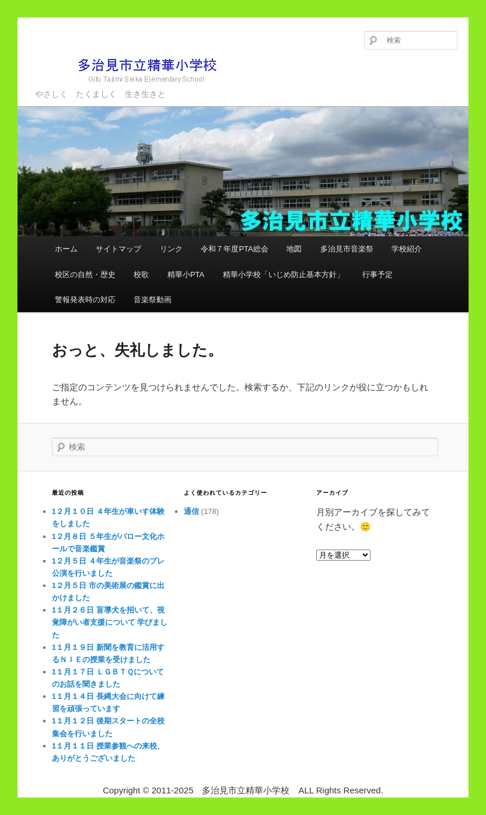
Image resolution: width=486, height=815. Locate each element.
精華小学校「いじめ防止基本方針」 (283, 274)
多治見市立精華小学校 (131, 70)
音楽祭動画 (153, 299)
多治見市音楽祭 (346, 248)
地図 (294, 248)
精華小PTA (185, 274)
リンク (171, 248)
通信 (191, 511)
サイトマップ (118, 248)
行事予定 (377, 274)
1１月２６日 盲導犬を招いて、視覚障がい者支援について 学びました (110, 622)
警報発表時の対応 (85, 299)
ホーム (66, 248)
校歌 (141, 274)
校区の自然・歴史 (85, 274)
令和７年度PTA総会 (234, 248)
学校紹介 (406, 248)
